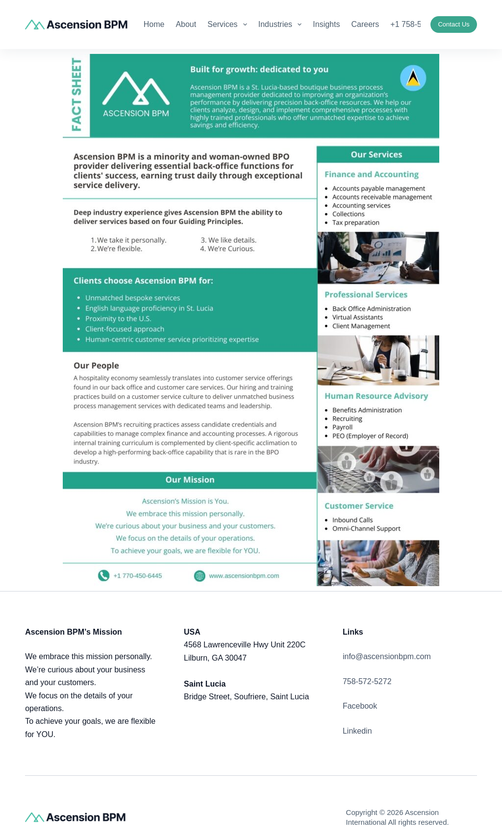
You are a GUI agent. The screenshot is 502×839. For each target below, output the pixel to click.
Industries (282, 24)
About (186, 24)
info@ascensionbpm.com (387, 656)
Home (154, 24)
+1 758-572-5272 (420, 24)
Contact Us (453, 24)
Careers (365, 24)
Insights (326, 24)
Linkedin (357, 731)
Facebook (360, 706)
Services (229, 24)
